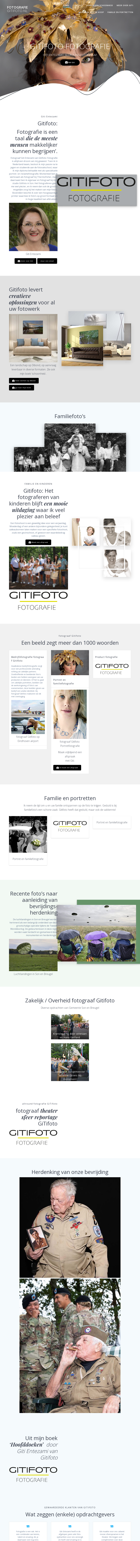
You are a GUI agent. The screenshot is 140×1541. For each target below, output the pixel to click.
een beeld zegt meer (123, 775)
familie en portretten (120, 12)
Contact (78, 5)
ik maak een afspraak (68, 771)
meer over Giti (24, 261)
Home (66, 5)
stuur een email (47, 261)
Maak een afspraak (38, 545)
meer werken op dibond (24, 382)
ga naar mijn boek (22, 389)
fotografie (17, 9)
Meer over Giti (125, 5)
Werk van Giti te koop (91, 12)
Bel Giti (70, 62)
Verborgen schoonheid (99, 5)
